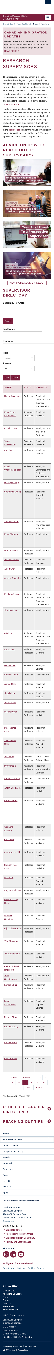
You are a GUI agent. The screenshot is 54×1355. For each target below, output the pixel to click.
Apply (5, 1192)
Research (41, 1268)
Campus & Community (13, 1151)
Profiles (31, 1268)
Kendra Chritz (10, 985)
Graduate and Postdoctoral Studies (27, 1201)
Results (7, 363)
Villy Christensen (12, 941)
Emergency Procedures (12, 1346)
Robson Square (10, 1330)
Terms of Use (30, 1346)
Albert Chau (10, 569)
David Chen (9, 665)
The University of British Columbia (20, 5)
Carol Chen (9, 649)
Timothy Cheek (11, 610)
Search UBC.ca (10, 1309)
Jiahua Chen (10, 684)
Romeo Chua (10, 1017)
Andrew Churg (11, 1026)
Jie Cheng (9, 756)
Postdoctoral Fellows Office (19, 1234)
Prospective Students (24, 24)
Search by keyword (13, 303)
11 (17, 1087)
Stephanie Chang (12, 491)
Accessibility (23, 1350)
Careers (7, 1303)
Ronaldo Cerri (11, 428)
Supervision (8, 1163)
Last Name (9, 329)
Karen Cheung (11, 800)
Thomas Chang (11, 521)
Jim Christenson (12, 953)
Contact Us (8, 1221)
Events (6, 1300)
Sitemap (22, 1268)
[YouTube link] (21, 1254)
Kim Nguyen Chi (12, 852)
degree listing (15, 130)
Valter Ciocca (10, 1058)
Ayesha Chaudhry (12, 578)
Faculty (42, 387)
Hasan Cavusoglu (12, 396)
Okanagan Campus (12, 1323)
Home (6, 1133)
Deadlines (8, 1169)
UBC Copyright (9, 1350)
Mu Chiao (8, 877)
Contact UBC (9, 1290)
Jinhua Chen (10, 702)
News (5, 1297)
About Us (7, 1187)
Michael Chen (10, 711)
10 (45, 1082)
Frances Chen (11, 674)
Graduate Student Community (20, 1238)
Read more (11, 51)
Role (5, 353)
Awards (6, 1157)
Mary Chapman (11, 534)
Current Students (10, 1145)
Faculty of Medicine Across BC (17, 1337)
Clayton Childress (12, 890)
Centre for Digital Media (14, 1333)
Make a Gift (8, 1306)
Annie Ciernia (10, 1042)
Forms (6, 1175)
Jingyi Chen (9, 693)
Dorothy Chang (11, 482)
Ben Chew (9, 839)
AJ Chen (8, 633)
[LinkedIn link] (13, 1254)
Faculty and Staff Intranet (18, 1242)
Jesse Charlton (11, 559)
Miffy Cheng (10, 766)
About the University (12, 1294)
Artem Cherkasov (12, 788)
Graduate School (9, 24)
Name (8, 387)
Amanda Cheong (12, 778)
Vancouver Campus (12, 1320)
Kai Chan (8, 450)
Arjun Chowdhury (12, 928)
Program (8, 341)
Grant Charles (11, 550)
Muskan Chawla (12, 594)
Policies (6, 1181)
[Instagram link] (6, 1254)
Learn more (10, 104)
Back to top (9, 1268)
